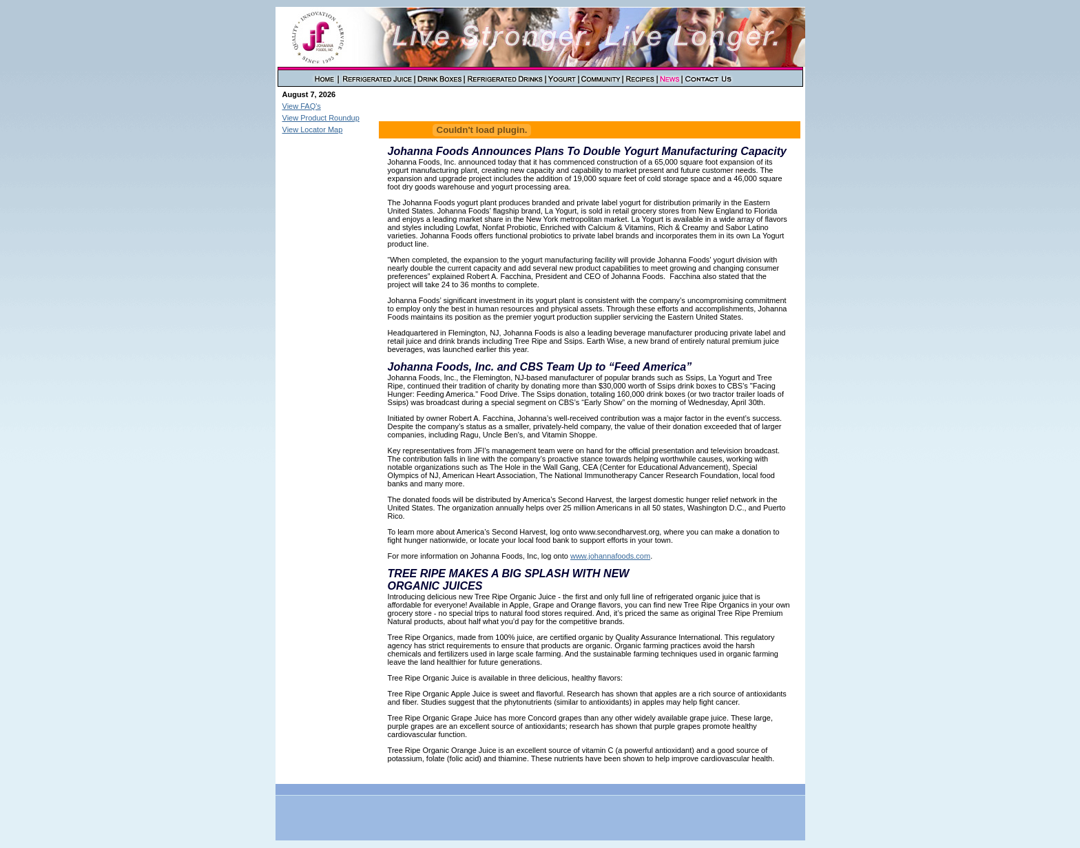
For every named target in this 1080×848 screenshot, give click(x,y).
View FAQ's (301, 106)
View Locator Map (312, 129)
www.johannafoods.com (610, 556)
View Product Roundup (321, 118)
